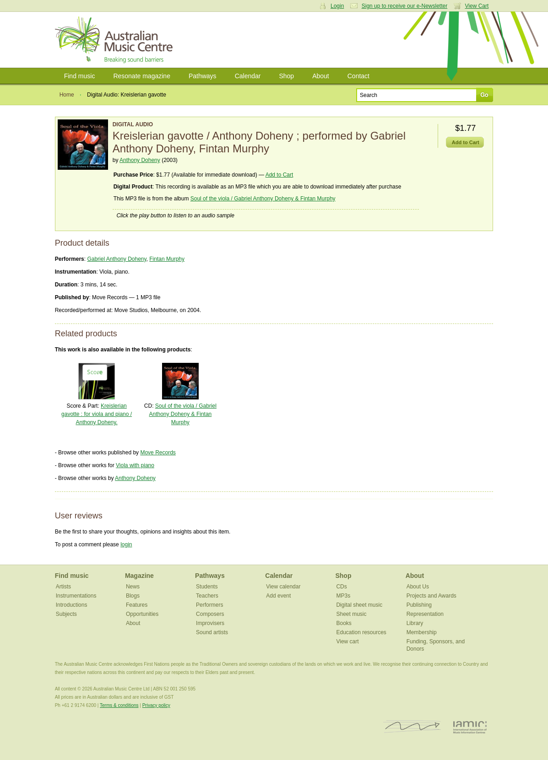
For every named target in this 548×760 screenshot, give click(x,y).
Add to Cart (279, 175)
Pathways (203, 76)
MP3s (343, 596)
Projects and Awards (431, 596)
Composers (210, 614)
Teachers (207, 596)
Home (67, 95)
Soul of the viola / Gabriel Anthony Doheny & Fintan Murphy (263, 198)
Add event (278, 596)
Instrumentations (76, 596)
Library (415, 623)
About (320, 76)
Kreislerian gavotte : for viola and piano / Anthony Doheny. (96, 414)
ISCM (412, 727)
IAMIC (469, 727)
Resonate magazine (141, 76)
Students (206, 586)
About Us (418, 586)
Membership (422, 632)
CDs (341, 586)
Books (343, 623)
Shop (286, 76)
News (133, 586)
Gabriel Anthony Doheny (116, 259)
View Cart (477, 6)
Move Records (157, 452)
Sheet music (351, 614)
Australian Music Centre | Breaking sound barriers (115, 39)
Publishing (419, 605)
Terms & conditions (119, 705)
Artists (63, 586)
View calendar (283, 586)
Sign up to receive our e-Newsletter (404, 6)
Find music (79, 76)
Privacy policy (156, 705)
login (126, 544)
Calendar (248, 76)
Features (136, 605)
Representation (425, 614)
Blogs (133, 596)
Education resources (361, 632)
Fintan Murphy (166, 259)
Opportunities (142, 614)
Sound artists (212, 632)
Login (337, 6)
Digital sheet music (359, 605)
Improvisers (210, 623)
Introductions (71, 605)
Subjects (66, 614)
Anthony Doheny (139, 160)
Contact (358, 76)
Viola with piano (135, 465)
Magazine (139, 575)
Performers (209, 605)
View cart (347, 641)
